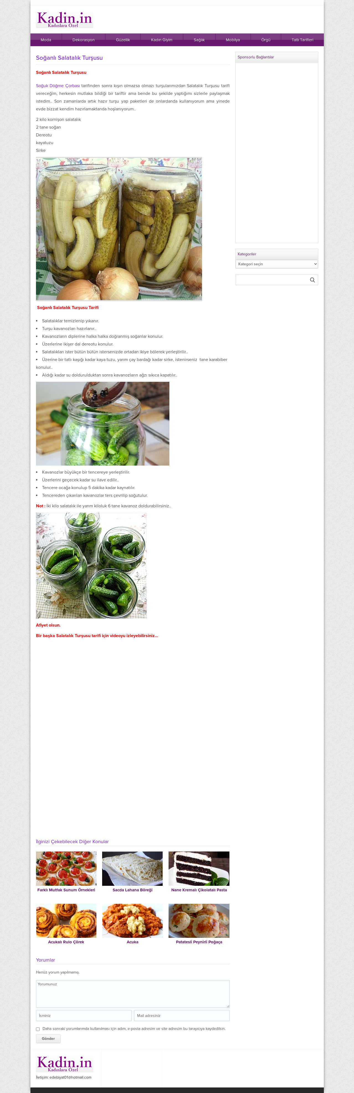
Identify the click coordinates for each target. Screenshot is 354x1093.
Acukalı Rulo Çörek (66, 941)
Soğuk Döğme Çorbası (59, 86)
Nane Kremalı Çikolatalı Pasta (199, 889)
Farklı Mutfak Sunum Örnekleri (66, 889)
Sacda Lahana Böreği (133, 889)
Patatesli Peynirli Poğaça (199, 941)
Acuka (132, 941)
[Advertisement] (133, 793)
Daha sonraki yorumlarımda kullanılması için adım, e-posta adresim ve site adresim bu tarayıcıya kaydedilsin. (134, 1028)
